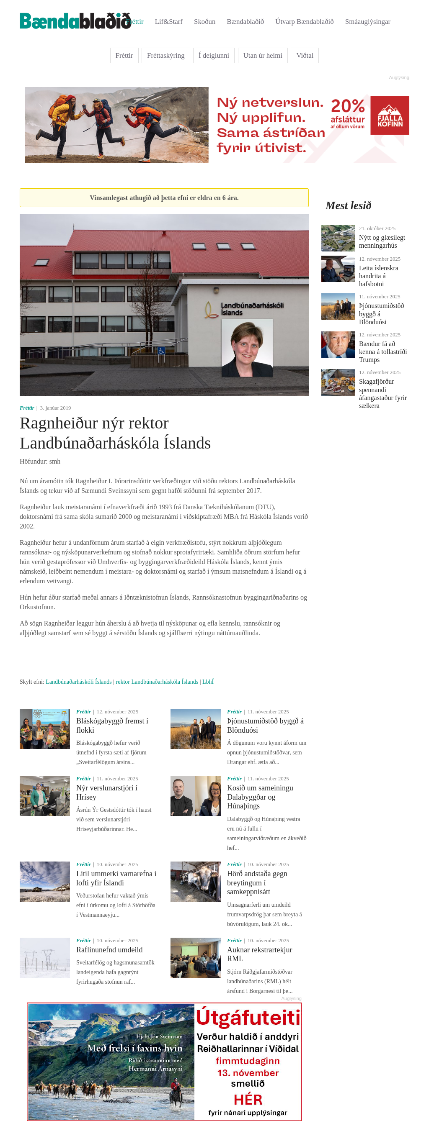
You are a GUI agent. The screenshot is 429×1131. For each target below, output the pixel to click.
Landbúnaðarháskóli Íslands (78, 682)
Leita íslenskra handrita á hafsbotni (378, 275)
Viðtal (304, 55)
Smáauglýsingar (367, 22)
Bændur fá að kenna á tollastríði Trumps (383, 351)
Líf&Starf (169, 22)
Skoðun (204, 22)
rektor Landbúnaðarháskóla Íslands (157, 682)
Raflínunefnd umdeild (109, 950)
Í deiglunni (214, 55)
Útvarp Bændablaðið (304, 22)
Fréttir (135, 22)
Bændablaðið (245, 22)
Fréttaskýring (166, 55)
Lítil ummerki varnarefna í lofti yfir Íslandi (116, 878)
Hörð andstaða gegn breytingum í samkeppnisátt (257, 882)
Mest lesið (349, 205)
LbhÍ (208, 682)
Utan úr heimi (262, 55)
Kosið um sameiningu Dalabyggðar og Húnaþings (260, 797)
